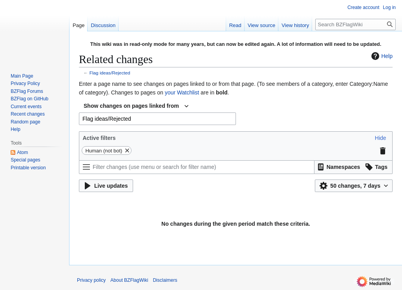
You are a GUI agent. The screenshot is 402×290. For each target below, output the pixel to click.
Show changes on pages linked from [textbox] (131, 106)
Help (381, 56)
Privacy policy (91, 280)
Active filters (98, 138)
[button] (380, 138)
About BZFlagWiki (129, 280)
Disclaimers (165, 280)
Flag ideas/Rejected (110, 72)
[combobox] (136, 106)
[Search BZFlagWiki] (355, 24)
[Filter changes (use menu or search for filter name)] (196, 167)
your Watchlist (182, 92)
